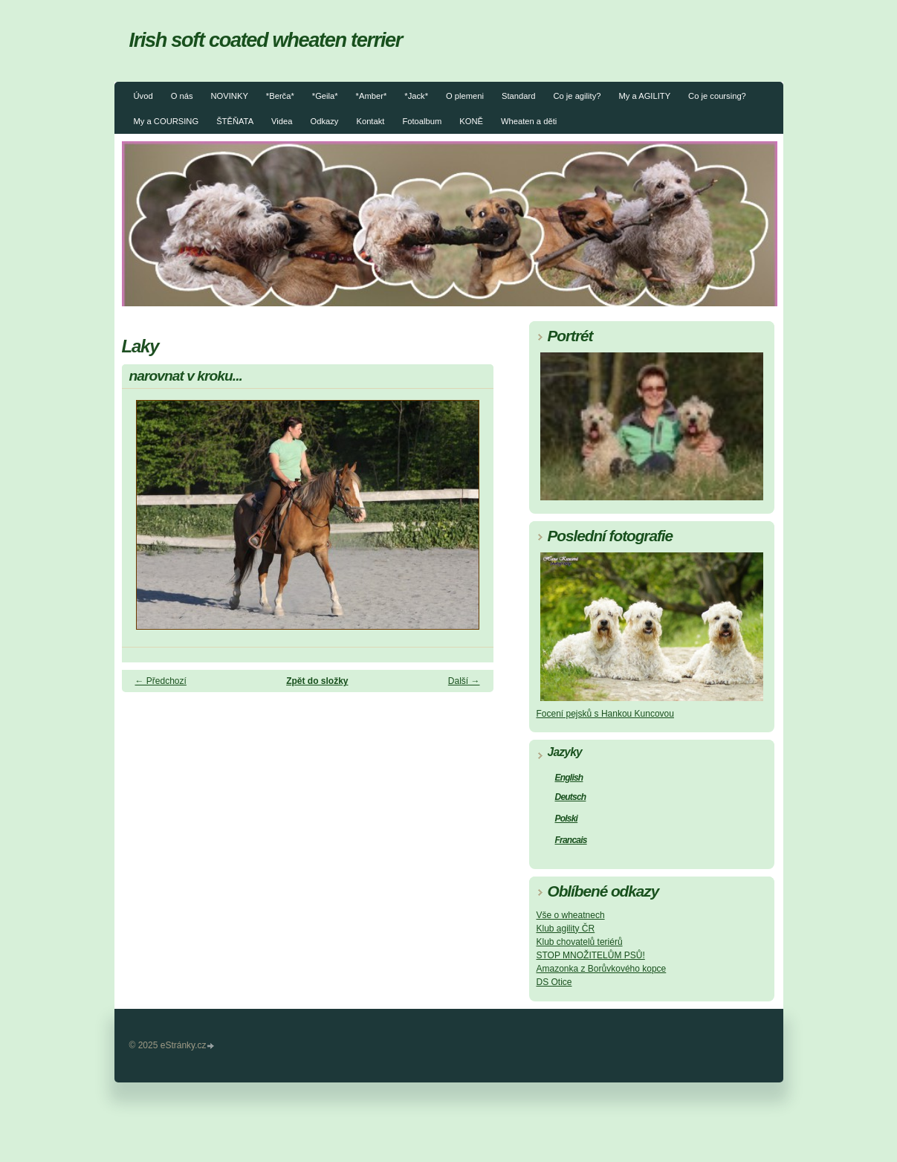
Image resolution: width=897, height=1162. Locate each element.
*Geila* (325, 95)
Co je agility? (576, 95)
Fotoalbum (421, 121)
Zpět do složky (317, 681)
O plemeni (465, 95)
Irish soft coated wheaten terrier (266, 39)
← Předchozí (161, 681)
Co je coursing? (717, 95)
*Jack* (416, 95)
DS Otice (554, 982)
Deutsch (570, 797)
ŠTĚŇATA (234, 121)
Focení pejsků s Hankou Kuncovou (605, 714)
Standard (518, 95)
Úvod (143, 95)
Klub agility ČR (566, 928)
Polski (566, 818)
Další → (464, 681)
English (569, 777)
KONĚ (471, 121)
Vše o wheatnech (571, 915)
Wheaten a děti (529, 121)
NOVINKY (228, 95)
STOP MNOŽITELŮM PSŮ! (591, 955)
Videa (281, 121)
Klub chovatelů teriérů (580, 942)
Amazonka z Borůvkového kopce (602, 969)
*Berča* (280, 95)
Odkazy (325, 121)
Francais (571, 840)
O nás (182, 95)
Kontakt (370, 121)
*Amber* (371, 95)
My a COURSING (166, 121)
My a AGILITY (644, 95)
